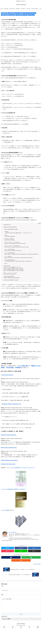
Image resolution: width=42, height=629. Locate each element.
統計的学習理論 (10, 367)
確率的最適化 (18, 367)
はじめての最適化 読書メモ (23, 365)
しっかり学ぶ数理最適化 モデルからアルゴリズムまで (21, 467)
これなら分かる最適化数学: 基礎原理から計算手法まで (13, 489)
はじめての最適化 (5, 510)
